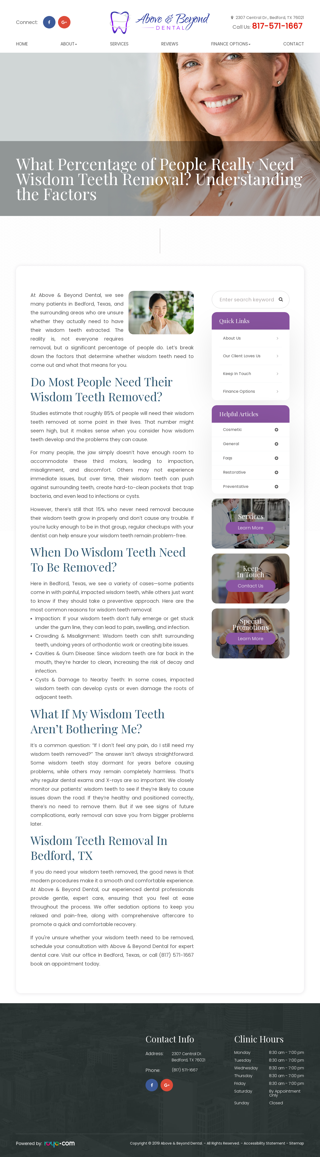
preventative (236, 488)
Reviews (169, 44)
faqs (228, 459)
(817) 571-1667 (187, 1070)
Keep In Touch (238, 374)
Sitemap (296, 1143)
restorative (235, 474)
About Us (232, 338)
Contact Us (251, 588)
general (231, 444)
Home (22, 44)
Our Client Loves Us (244, 356)
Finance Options (240, 391)
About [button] (68, 44)
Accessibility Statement (264, 1143)
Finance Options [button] (230, 44)
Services (119, 44)
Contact (293, 44)
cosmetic (233, 430)
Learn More (251, 530)
